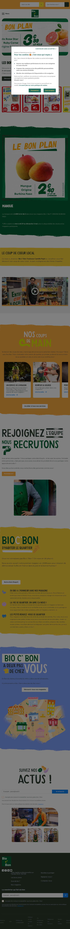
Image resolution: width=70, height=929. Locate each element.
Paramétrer (35, 90)
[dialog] (35, 70)
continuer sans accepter (45, 49)
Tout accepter (49, 90)
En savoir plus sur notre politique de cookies (33, 85)
